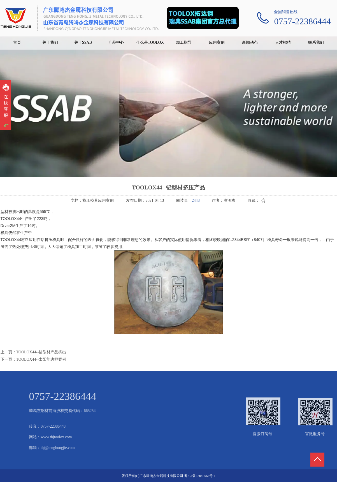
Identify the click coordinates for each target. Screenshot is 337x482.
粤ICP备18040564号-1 (200, 476)
